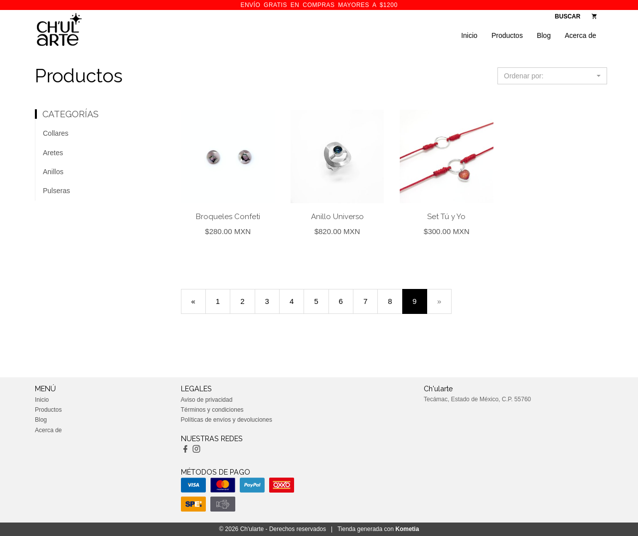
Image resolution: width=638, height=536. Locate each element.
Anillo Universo (337, 216)
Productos (507, 35)
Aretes (53, 153)
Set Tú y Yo (446, 216)
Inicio (469, 35)
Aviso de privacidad (207, 399)
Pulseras (56, 191)
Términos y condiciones (212, 409)
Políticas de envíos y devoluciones (226, 419)
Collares (55, 133)
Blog (544, 35)
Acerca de (580, 35)
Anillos (53, 172)
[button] (552, 75)
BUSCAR (567, 16)
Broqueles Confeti (228, 216)
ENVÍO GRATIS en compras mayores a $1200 (318, 4)
